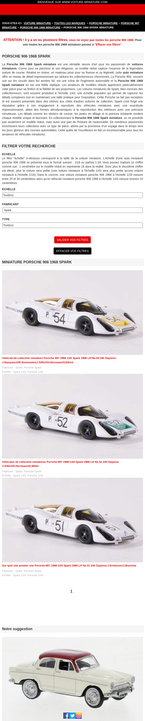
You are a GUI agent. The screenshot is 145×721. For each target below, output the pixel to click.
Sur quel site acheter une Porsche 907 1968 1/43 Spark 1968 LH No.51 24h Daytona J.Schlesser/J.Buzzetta (69, 565)
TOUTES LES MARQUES (69, 23)
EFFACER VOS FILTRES (72, 251)
